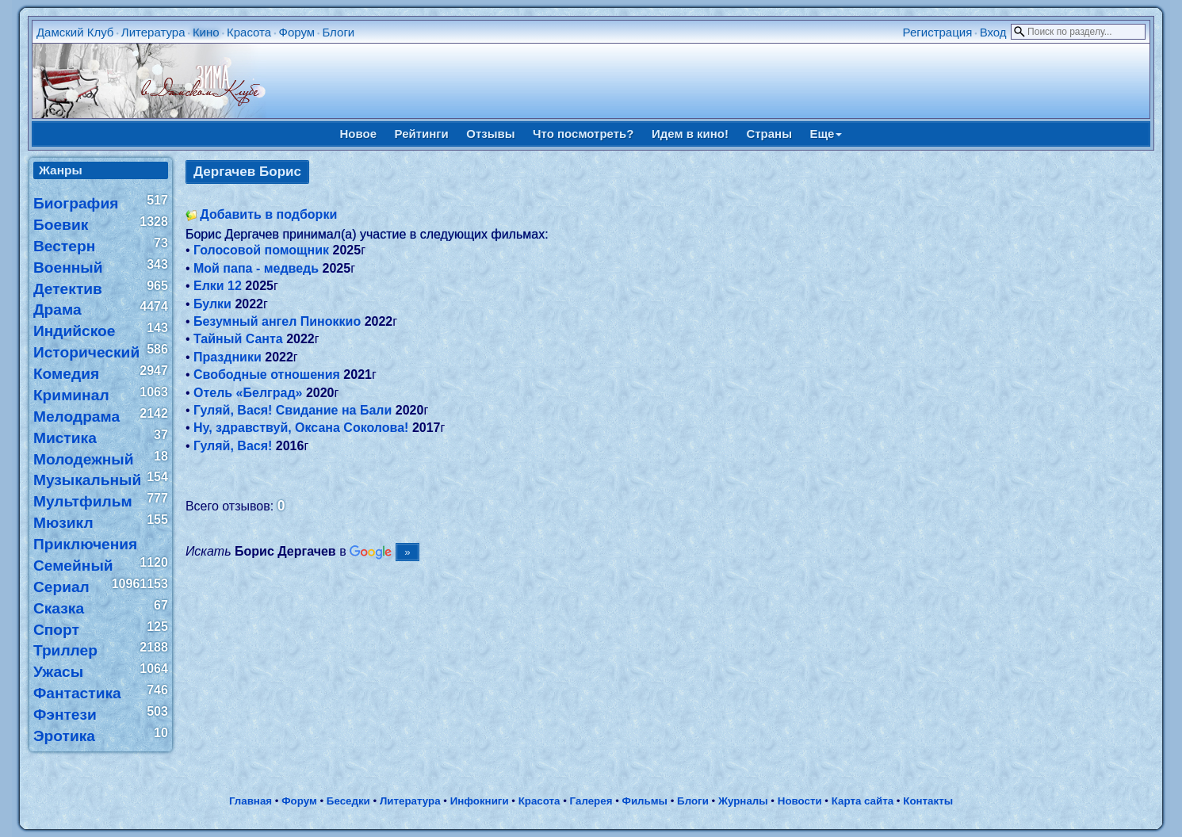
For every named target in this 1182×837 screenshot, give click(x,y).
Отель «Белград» (247, 392)
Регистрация (938, 32)
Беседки (348, 801)
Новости (800, 801)
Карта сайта (862, 801)
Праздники (227, 357)
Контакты (928, 801)
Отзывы (490, 133)
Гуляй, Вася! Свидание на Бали (292, 410)
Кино (206, 32)
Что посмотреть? (583, 133)
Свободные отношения (266, 374)
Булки (212, 304)
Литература (153, 32)
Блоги (338, 32)
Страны (769, 133)
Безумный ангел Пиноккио (277, 321)
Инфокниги (479, 801)
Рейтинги (422, 133)
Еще (825, 133)
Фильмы (645, 801)
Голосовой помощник (261, 250)
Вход (993, 32)
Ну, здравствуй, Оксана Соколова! (300, 427)
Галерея (591, 801)
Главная (250, 801)
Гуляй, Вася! (232, 446)
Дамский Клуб (75, 32)
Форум (297, 32)
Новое (358, 133)
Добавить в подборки (268, 214)
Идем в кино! (690, 133)
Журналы (743, 801)
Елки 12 (217, 285)
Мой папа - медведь (256, 268)
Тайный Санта (238, 339)
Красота (249, 32)
